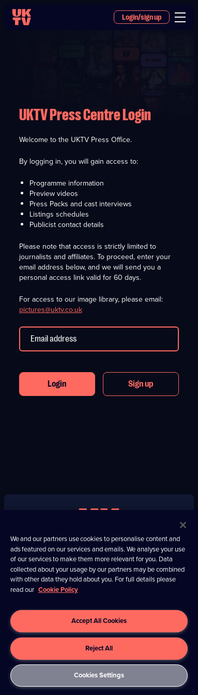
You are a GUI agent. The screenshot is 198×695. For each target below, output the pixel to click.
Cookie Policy (58, 589)
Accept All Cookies (99, 621)
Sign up (141, 384)
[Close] (183, 525)
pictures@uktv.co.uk (50, 309)
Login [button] (57, 384)
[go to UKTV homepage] (21, 17)
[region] (99, 602)
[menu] (180, 17)
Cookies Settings (99, 675)
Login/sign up (141, 17)
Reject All (99, 648)
